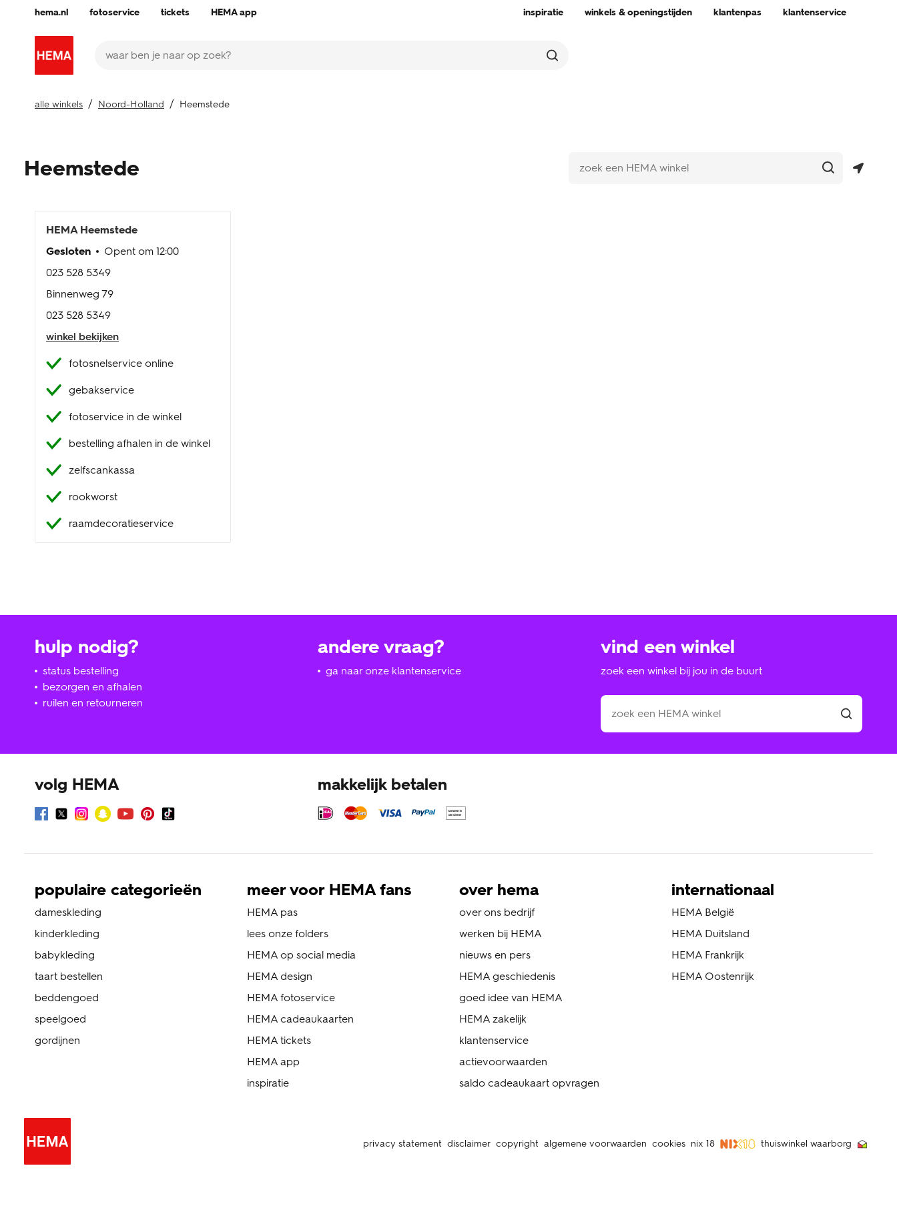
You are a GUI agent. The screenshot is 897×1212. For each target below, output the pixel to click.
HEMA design (279, 976)
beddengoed (67, 997)
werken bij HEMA (500, 933)
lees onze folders (287, 933)
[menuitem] (51, 12)
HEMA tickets (279, 1040)
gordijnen (57, 1040)
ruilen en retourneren (93, 702)
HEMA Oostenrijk (712, 976)
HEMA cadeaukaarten (300, 1019)
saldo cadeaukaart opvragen (529, 1083)
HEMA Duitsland (710, 933)
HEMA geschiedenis (507, 976)
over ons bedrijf (497, 912)
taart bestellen (69, 976)
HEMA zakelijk (493, 1019)
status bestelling (81, 670)
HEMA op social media (301, 955)
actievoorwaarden (503, 1061)
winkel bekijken (82, 336)
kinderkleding (67, 933)
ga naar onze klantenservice (393, 670)
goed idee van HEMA (511, 997)
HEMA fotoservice (291, 997)
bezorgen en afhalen (92, 686)
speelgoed (60, 1019)
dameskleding (68, 912)
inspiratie (268, 1083)
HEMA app (273, 1061)
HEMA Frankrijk (707, 955)
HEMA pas (272, 912)
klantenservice (494, 1040)
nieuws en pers (495, 955)
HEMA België (702, 912)
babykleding (65, 955)
